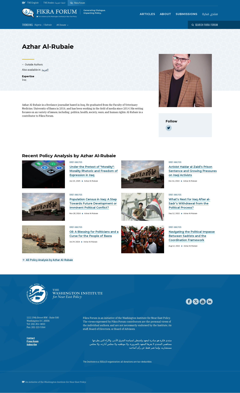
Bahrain (48, 24)
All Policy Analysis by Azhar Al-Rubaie (49, 260)
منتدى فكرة (210, 14)
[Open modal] (205, 25)
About (165, 14)
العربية (45, 69)
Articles (147, 14)
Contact (31, 338)
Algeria (38, 24)
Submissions (186, 14)
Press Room (32, 341)
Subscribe (32, 344)
